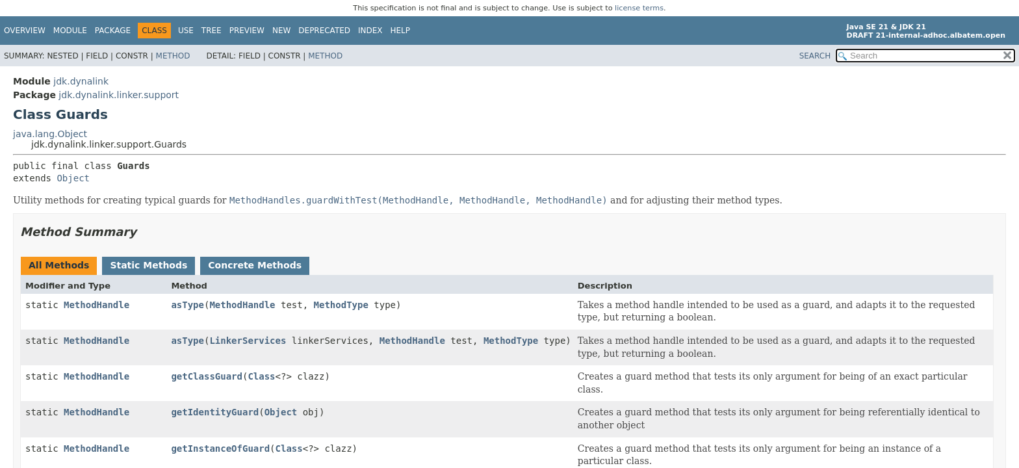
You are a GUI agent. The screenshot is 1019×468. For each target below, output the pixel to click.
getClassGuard (206, 376)
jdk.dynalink (81, 81)
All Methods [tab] (59, 265)
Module (70, 30)
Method (173, 55)
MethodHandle (96, 305)
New (281, 30)
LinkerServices (247, 340)
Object (73, 178)
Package (113, 30)
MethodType (341, 305)
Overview (24, 30)
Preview (246, 30)
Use (186, 30)
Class (261, 376)
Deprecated (324, 30)
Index (370, 30)
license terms (639, 8)
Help (401, 30)
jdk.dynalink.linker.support (118, 95)
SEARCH (815, 55)
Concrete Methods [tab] (255, 265)
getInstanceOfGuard (220, 448)
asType (187, 305)
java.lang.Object (50, 134)
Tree (211, 30)
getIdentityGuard (215, 412)
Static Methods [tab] (148, 265)
